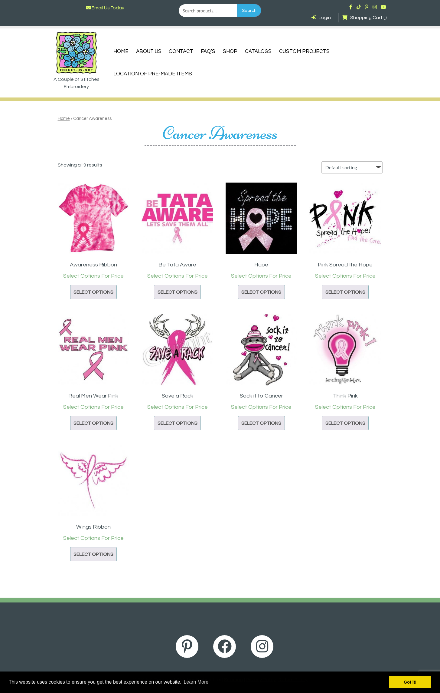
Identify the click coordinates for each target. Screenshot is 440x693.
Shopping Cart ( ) (364, 17)
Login (321, 17)
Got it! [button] (410, 682)
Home (121, 51)
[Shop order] (352, 167)
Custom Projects (304, 51)
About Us (148, 51)
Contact (181, 51)
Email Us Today (105, 7)
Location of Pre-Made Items (152, 74)
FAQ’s (208, 51)
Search (249, 10)
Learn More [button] (196, 682)
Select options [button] (93, 292)
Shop (230, 51)
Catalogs (258, 51)
